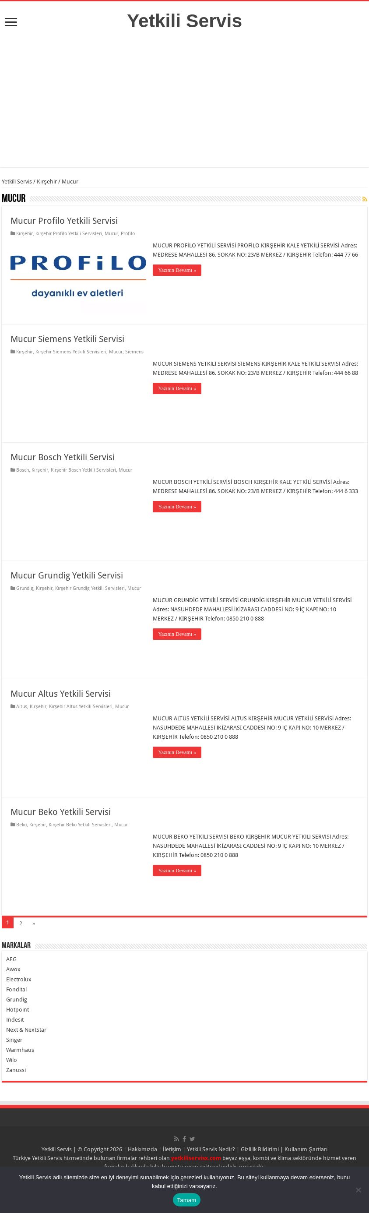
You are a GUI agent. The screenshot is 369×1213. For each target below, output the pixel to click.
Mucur (111, 233)
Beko (21, 825)
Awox (13, 969)
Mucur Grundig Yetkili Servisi (67, 575)
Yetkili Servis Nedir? (211, 1149)
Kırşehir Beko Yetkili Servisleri (80, 825)
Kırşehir (47, 181)
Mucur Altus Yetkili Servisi (61, 693)
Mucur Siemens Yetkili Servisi (67, 339)
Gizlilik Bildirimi (260, 1149)
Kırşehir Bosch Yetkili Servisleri (83, 470)
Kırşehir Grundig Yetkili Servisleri (90, 588)
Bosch (22, 470)
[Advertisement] (184, 106)
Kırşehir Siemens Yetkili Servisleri (71, 352)
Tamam (187, 1200)
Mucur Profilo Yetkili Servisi (64, 220)
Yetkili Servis (184, 20)
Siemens (134, 352)
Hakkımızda (142, 1149)
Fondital (16, 989)
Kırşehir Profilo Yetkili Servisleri (68, 233)
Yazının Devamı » (177, 270)
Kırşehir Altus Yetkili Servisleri (81, 706)
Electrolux (19, 979)
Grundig (24, 588)
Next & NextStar (26, 1029)
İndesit (15, 1019)
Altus (21, 706)
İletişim (172, 1149)
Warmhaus (20, 1050)
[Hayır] (358, 1189)
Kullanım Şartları (306, 1149)
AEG (11, 959)
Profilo (128, 233)
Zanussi (16, 1070)
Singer (14, 1040)
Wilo (11, 1060)
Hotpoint (17, 1009)
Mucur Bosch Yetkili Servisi (63, 457)
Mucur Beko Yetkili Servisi (61, 812)
